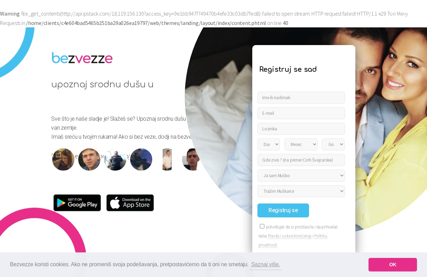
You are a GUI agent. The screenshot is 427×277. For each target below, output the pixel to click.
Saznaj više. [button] (265, 264)
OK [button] (393, 264)
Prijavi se (407, 10)
